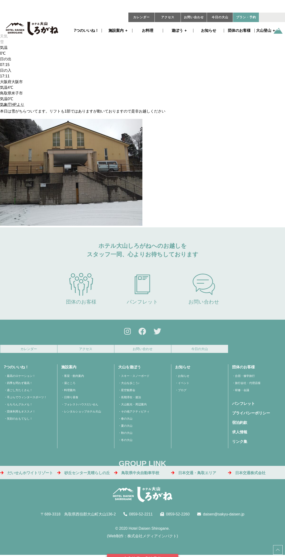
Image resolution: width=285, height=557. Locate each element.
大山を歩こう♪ (130, 384)
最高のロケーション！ (21, 377)
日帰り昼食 (71, 398)
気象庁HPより (12, 105)
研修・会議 (242, 391)
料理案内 (69, 391)
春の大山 (126, 420)
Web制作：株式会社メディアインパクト (142, 537)
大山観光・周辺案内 (134, 405)
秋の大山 (126, 434)
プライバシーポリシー (251, 414)
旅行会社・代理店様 (248, 384)
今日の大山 (220, 17)
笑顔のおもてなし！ (20, 420)
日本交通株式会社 (247, 474)
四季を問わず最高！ (20, 384)
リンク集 (239, 443)
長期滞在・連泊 (131, 398)
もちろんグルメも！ (20, 405)
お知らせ (208, 31)
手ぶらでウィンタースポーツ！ (27, 398)
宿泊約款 (239, 424)
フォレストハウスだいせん (81, 405)
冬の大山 (126, 441)
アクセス (167, 17)
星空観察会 (128, 391)
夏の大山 (126, 427)
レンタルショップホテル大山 (82, 413)
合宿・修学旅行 (245, 377)
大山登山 (263, 31)
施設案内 (116, 31)
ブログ (182, 391)
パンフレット (142, 288)
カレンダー (141, 17)
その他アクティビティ (135, 413)
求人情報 (239, 433)
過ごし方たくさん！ (20, 391)
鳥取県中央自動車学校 (136, 474)
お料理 (147, 31)
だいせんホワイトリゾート (26, 474)
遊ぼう (177, 31)
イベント (183, 384)
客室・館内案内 (74, 377)
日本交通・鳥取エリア (193, 474)
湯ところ (69, 384)
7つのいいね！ (86, 31)
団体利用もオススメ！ (21, 413)
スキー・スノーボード (135, 377)
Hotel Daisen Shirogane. (149, 530)
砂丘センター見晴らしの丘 (83, 474)
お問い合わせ (194, 17)
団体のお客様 (239, 31)
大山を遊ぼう (129, 368)
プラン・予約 (246, 17)
